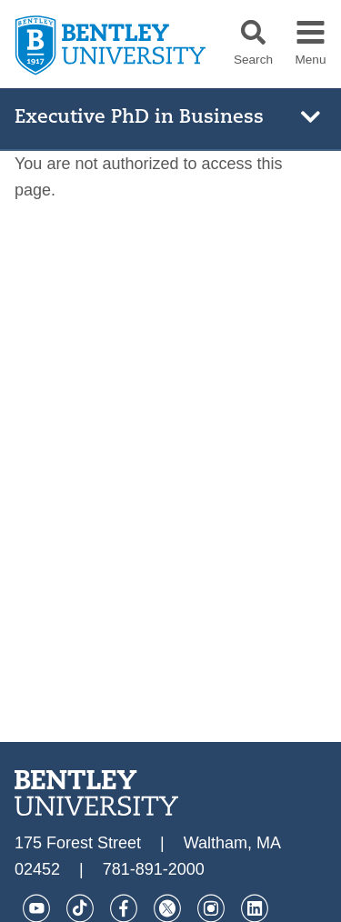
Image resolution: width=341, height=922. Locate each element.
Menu (310, 60)
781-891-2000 (154, 869)
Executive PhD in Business (139, 117)
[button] (253, 32)
